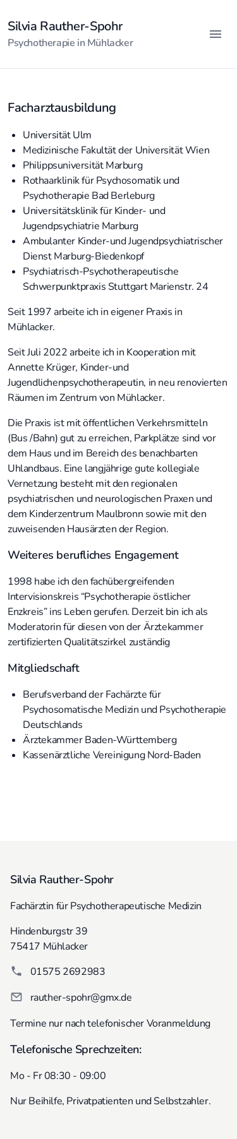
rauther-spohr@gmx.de (81, 998)
